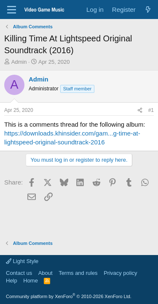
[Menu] (11, 9)
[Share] (139, 110)
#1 (151, 110)
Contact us (19, 273)
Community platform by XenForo (68, 296)
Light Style (22, 261)
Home (30, 280)
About (45, 273)
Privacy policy (120, 273)
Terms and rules (78, 273)
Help (11, 280)
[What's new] (148, 9)
